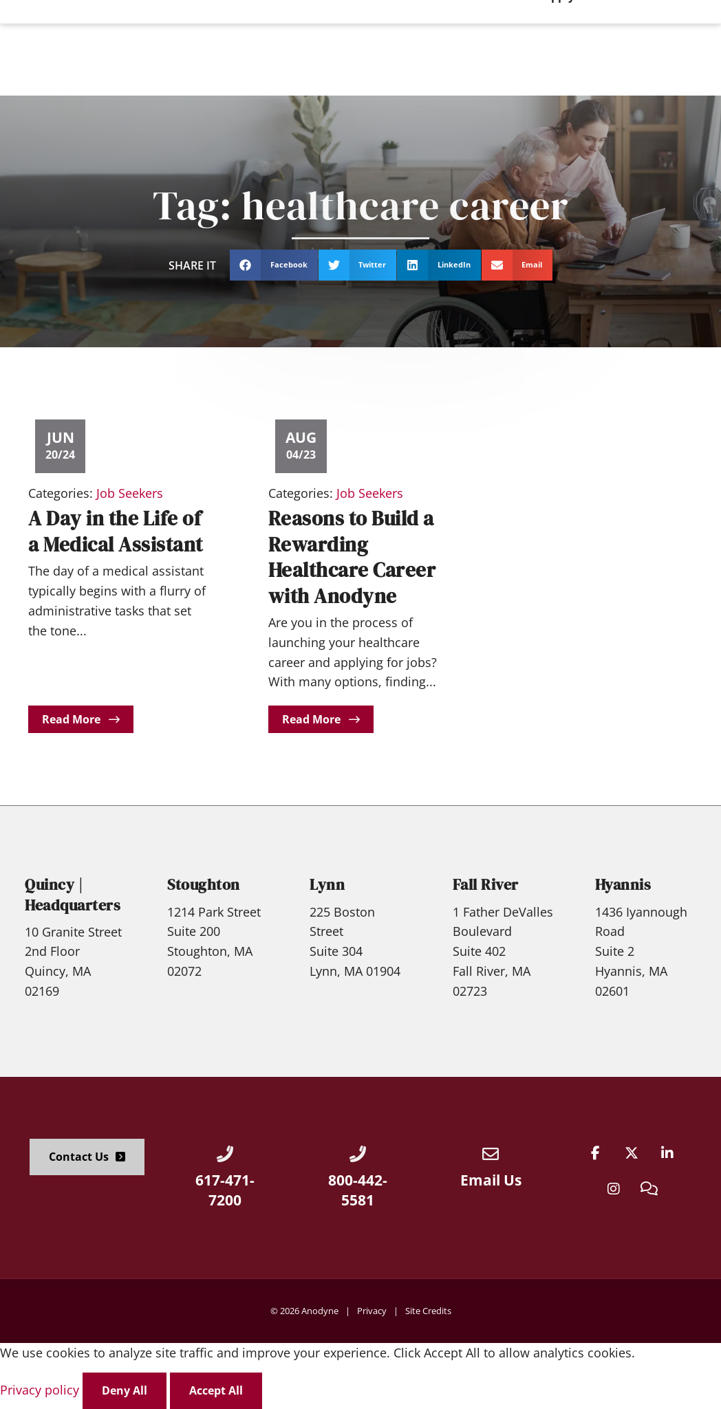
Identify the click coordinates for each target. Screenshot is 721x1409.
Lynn (327, 884)
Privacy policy (41, 1389)
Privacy (372, 1310)
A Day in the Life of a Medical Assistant (115, 531)
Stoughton (203, 884)
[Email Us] (490, 1154)
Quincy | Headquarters (72, 894)
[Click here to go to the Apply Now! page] (668, 47)
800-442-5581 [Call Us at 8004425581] (357, 1190)
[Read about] (80, 720)
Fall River (486, 884)
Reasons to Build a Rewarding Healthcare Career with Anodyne (352, 557)
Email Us (490, 1180)
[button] (274, 265)
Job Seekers (129, 493)
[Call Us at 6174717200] (225, 1154)
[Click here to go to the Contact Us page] (87, 1157)
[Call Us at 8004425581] (357, 1154)
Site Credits (428, 1310)
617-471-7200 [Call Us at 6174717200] (225, 1190)
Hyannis (623, 884)
